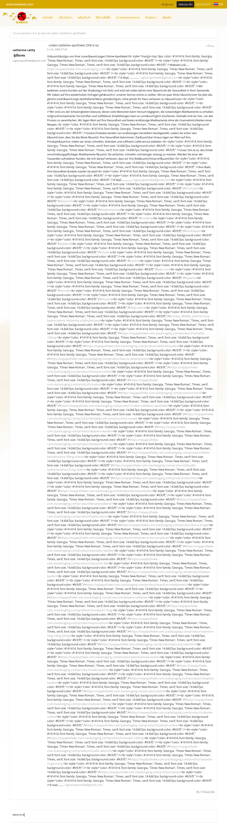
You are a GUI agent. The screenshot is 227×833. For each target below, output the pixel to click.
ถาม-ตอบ (41, 33)
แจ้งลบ (210, 46)
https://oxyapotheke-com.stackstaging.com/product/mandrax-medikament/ (137, 585)
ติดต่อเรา (151, 17)
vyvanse (191, 278)
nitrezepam (193, 231)
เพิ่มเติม (166, 17)
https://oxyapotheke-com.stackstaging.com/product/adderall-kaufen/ (132, 346)
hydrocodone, (57, 320)
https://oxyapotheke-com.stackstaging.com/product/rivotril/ (161, 393)
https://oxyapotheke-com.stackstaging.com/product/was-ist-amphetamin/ (99, 359)
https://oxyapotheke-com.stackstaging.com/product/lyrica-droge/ (165, 525)
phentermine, (201, 316)
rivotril (134, 261)
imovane (106, 299)
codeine (147, 218)
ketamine (73, 320)
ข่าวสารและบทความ (128, 17)
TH (218, 4)
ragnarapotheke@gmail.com (159, 78)
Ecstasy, (175, 316)
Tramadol (192, 188)
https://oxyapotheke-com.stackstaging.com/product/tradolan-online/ (132, 725)
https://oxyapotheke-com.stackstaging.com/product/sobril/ (125, 691)
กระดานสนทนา (22, 33)
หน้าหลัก (48, 17)
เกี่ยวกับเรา (65, 17)
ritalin (84, 320)
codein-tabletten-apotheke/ (68, 33)
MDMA (185, 316)
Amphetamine (110, 210)
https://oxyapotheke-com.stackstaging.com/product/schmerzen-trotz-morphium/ (115, 538)
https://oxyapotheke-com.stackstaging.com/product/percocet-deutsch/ (148, 644)
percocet (164, 269)
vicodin (65, 291)
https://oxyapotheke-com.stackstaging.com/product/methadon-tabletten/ (99, 597)
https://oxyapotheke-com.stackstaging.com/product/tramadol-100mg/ (97, 738)
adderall (66, 244)
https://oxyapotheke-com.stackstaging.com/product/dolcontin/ (156, 478)
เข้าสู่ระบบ (167, 4)
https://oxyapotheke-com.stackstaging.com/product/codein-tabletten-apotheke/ (114, 406)
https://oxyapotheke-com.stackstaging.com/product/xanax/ (141, 772)
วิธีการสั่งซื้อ (103, 17)
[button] (177, 17)
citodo (105, 252)
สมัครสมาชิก (185, 4)
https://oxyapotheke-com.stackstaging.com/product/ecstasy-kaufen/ (106, 491)
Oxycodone (137, 308)
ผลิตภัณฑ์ (84, 17)
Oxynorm (67, 201)
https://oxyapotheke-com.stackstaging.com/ (76, 69)
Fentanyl (94, 320)
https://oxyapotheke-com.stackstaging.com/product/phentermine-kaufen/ (110, 657)
